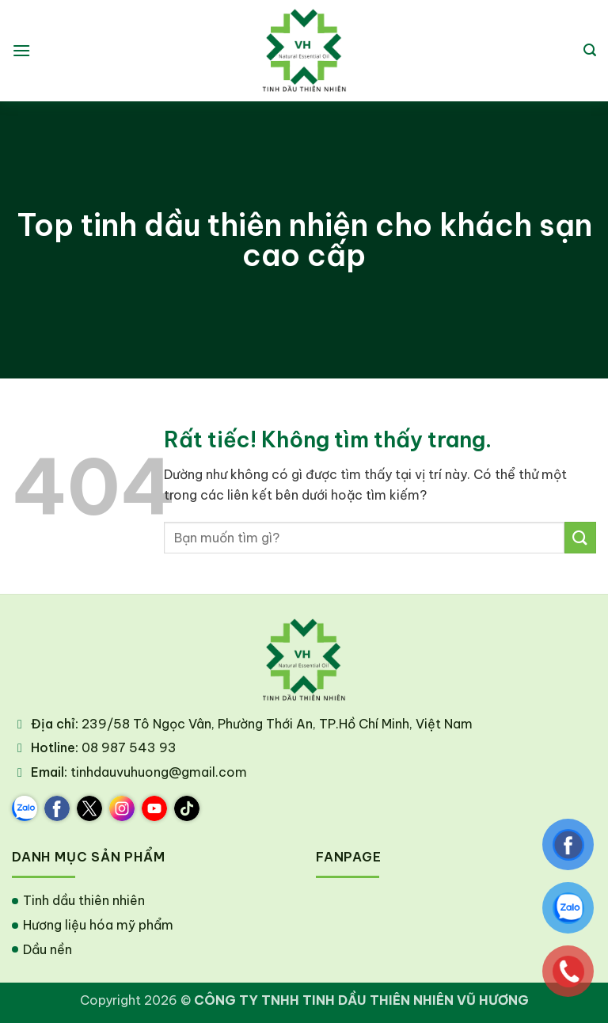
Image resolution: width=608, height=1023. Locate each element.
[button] (21, 50)
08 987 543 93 (129, 747)
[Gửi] (580, 537)
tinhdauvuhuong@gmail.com (158, 772)
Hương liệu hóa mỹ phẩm (98, 925)
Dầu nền (47, 949)
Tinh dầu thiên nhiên (84, 900)
